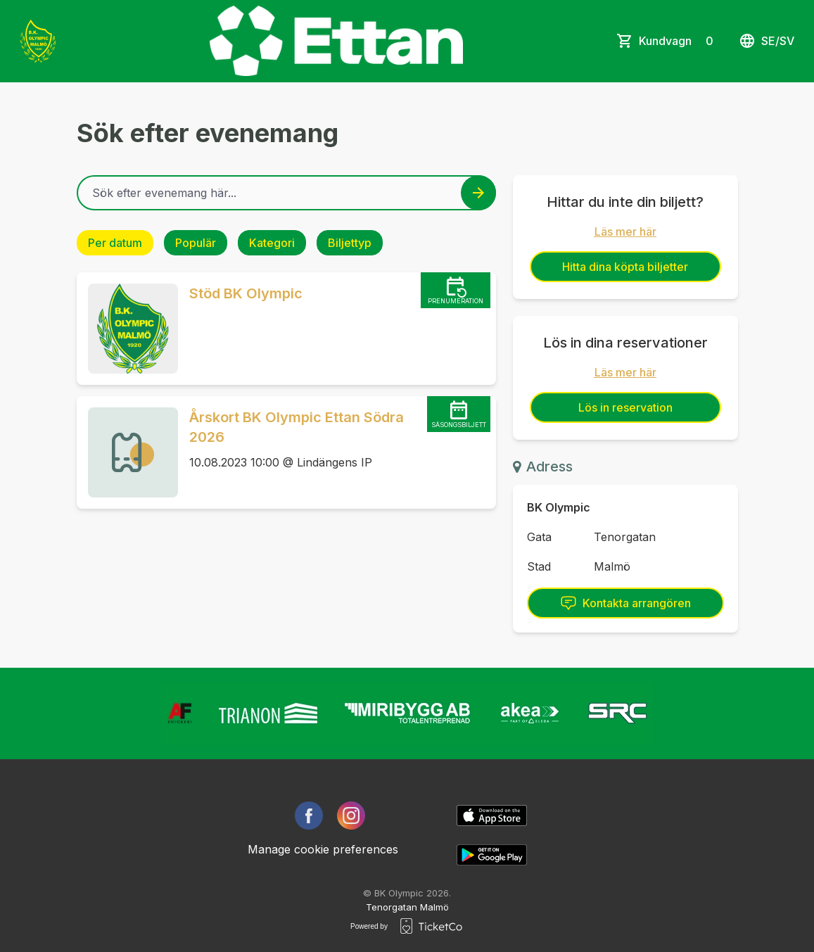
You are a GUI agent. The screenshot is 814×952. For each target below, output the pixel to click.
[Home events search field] (286, 192)
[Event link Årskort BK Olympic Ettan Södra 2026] (127, 452)
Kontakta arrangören (625, 603)
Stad (539, 566)
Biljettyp (349, 243)
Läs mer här (625, 231)
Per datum (115, 243)
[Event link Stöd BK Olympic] (127, 328)
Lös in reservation (625, 407)
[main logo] (38, 40)
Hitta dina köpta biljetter (625, 267)
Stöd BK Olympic (246, 293)
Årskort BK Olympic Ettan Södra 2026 (296, 427)
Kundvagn (679, 40)
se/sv (766, 40)
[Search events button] (478, 192)
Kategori (272, 243)
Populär (195, 243)
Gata (539, 537)
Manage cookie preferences (323, 849)
